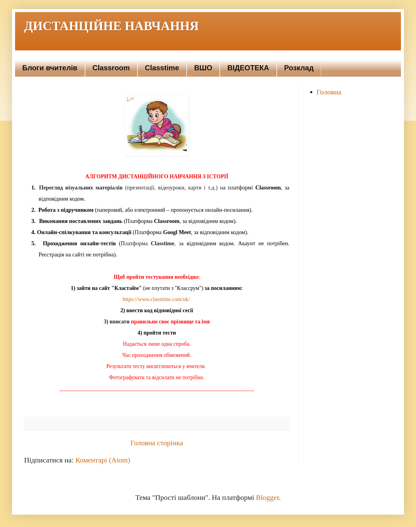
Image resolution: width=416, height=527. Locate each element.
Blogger (267, 497)
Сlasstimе (162, 68)
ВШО (203, 68)
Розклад (299, 68)
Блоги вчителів (49, 68)
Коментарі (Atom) (102, 460)
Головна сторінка (157, 443)
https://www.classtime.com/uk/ (156, 299)
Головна (329, 92)
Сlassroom (111, 68)
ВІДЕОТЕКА (248, 68)
